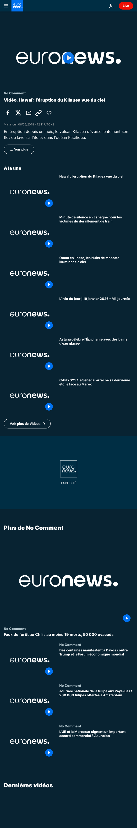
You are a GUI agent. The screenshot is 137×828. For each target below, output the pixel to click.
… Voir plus (19, 149)
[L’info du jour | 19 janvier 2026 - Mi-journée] (96, 314)
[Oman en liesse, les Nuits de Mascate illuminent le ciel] (96, 273)
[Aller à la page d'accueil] (17, 5)
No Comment (15, 628)
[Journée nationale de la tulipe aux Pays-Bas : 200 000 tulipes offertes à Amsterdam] (96, 704)
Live (126, 6)
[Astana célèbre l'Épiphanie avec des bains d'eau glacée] (96, 355)
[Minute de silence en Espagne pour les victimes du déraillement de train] (96, 232)
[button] (27, 423)
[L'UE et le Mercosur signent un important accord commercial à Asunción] (96, 744)
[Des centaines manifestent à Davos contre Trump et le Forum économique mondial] (96, 663)
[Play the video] (68, 57)
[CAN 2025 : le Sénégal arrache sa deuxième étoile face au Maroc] (96, 395)
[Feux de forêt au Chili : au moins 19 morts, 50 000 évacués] (68, 634)
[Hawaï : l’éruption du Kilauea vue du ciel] (96, 192)
